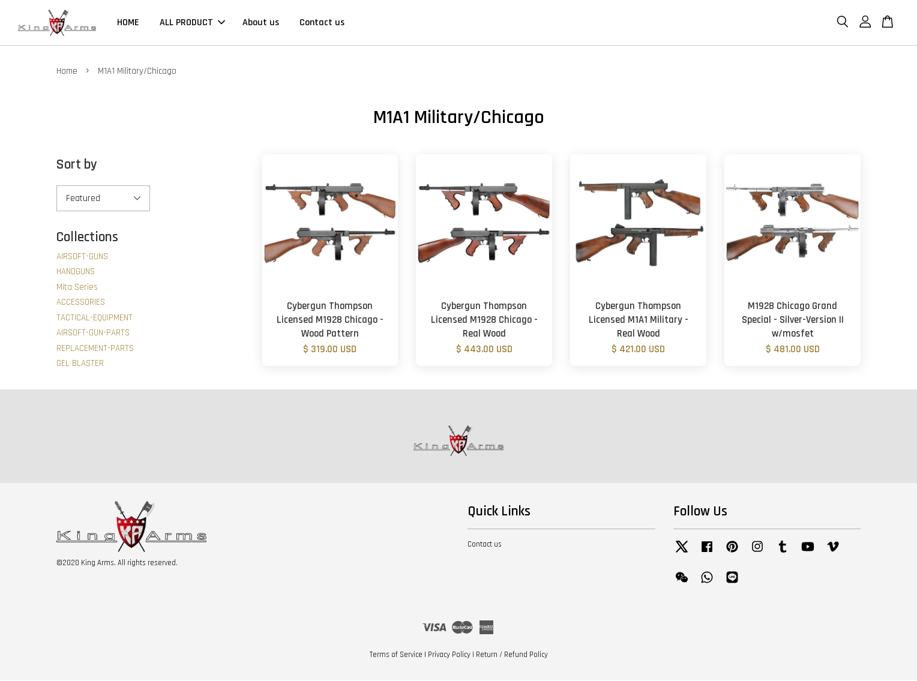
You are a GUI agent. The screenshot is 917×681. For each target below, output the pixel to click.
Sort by (76, 166)
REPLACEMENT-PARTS (95, 349)
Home (66, 72)
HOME (128, 23)
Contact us (321, 23)
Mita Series (77, 287)
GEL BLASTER (80, 364)
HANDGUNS (75, 272)
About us (260, 23)
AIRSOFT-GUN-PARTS (93, 334)
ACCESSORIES (80, 303)
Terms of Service (396, 656)
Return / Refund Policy (512, 656)
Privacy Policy (449, 656)
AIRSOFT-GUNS (82, 257)
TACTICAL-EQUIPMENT (94, 318)
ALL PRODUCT (192, 23)
